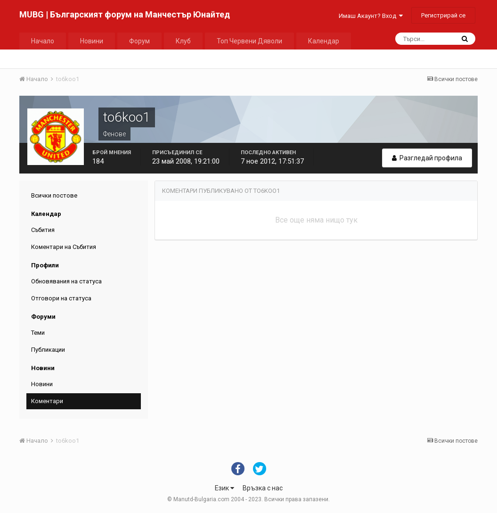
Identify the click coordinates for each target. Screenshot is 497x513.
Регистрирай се (443, 15)
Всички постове (54, 195)
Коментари (47, 401)
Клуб (183, 41)
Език (224, 488)
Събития (43, 229)
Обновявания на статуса (66, 281)
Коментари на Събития (63, 246)
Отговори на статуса (61, 298)
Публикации (48, 349)
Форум (139, 41)
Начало (42, 41)
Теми (38, 332)
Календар (323, 41)
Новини (91, 41)
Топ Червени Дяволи (249, 41)
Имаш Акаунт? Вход (371, 15)
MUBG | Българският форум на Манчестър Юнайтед (124, 14)
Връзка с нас (263, 488)
